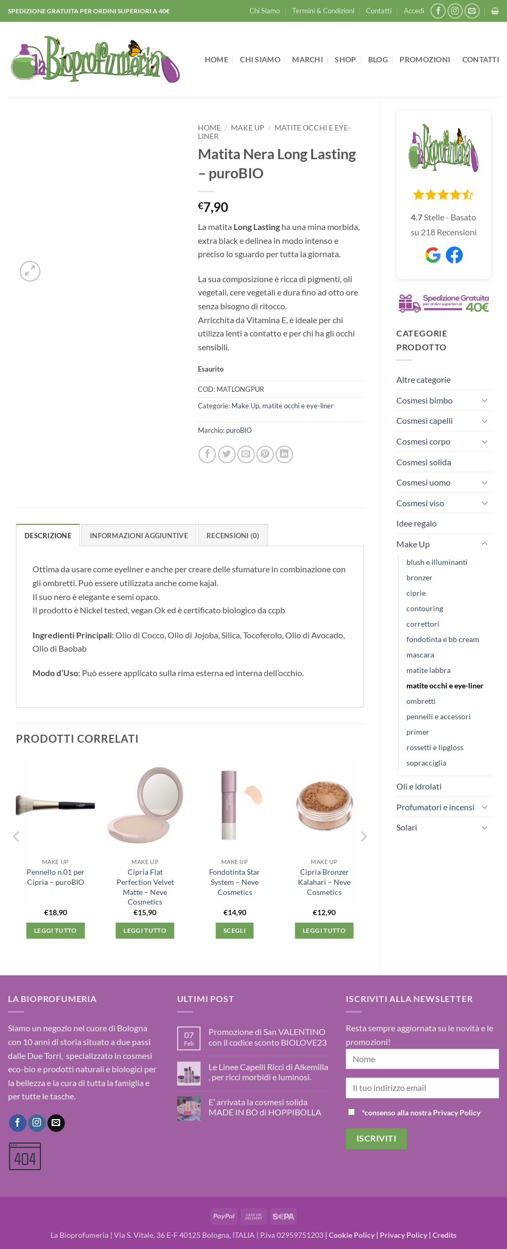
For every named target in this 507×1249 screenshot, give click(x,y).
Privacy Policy (403, 1234)
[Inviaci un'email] (472, 11)
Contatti (379, 10)
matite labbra (428, 670)
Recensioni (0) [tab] (233, 535)
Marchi (307, 59)
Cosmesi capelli (424, 420)
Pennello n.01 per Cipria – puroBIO (56, 876)
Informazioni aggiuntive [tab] (139, 535)
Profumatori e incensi (435, 807)
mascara (420, 654)
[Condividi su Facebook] (207, 454)
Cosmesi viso (420, 503)
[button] (414, 11)
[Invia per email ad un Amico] (246, 454)
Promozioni (425, 59)
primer (417, 731)
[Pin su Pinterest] (265, 454)
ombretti (421, 700)
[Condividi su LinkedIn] (284, 454)
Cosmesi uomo (423, 482)
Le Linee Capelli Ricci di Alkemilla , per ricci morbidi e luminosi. (268, 1072)
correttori (422, 623)
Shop (345, 59)
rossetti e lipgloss (434, 747)
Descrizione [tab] (47, 535)
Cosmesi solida (423, 462)
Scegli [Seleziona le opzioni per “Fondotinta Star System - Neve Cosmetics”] (234, 930)
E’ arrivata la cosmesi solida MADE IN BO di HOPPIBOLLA (265, 1107)
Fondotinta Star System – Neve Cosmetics (234, 881)
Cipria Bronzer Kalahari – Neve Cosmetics (324, 881)
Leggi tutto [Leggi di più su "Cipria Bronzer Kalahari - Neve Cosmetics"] (324, 930)
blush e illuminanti (437, 561)
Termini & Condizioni (323, 10)
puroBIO (239, 430)
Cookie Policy (352, 1234)
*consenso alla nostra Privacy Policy (421, 1112)
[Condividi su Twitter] (227, 454)
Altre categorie (423, 379)
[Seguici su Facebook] (438, 11)
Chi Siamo (265, 10)
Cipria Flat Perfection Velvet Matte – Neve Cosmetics (145, 886)
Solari (406, 827)
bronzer (419, 577)
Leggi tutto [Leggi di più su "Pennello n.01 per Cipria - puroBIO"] (55, 930)
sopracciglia (426, 762)
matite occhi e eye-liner (445, 685)
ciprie (416, 592)
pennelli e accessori (438, 716)
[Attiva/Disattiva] (484, 399)
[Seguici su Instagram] (455, 11)
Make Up (413, 544)
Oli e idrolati (419, 786)
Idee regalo (416, 523)
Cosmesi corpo (423, 441)
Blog (378, 59)
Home (216, 59)
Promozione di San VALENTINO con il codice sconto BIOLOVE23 (268, 1036)
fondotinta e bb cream (442, 639)
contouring (424, 608)
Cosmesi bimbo (424, 400)
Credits (444, 1234)
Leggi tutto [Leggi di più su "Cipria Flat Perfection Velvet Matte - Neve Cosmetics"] (145, 930)
